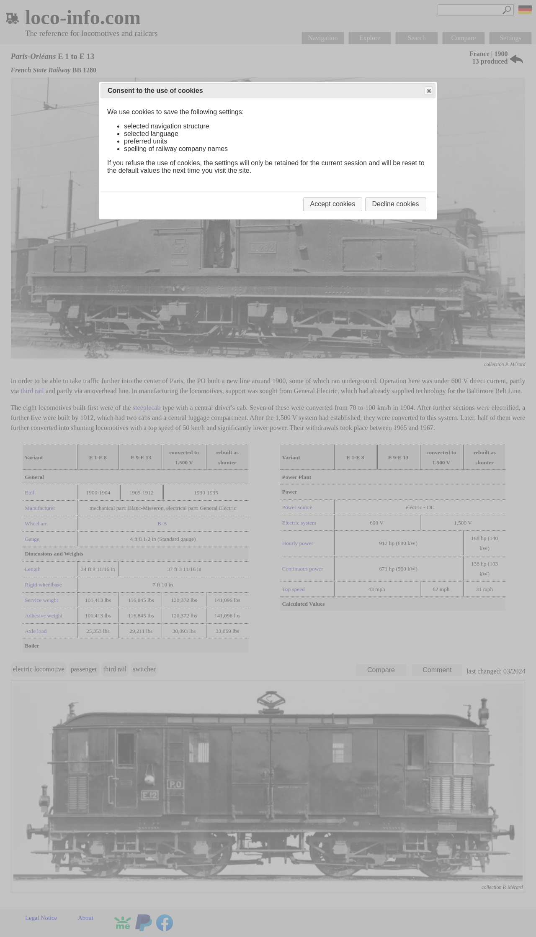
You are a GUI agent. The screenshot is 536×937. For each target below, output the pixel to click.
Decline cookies (395, 203)
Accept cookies (333, 203)
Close (428, 91)
